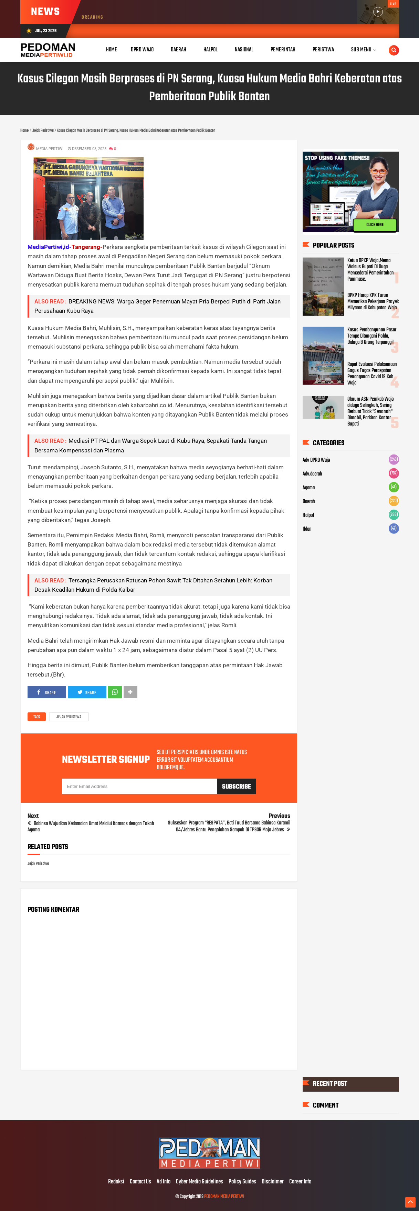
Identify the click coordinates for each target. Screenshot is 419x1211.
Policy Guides (242, 1182)
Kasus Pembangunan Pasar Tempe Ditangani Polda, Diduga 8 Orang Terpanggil (371, 336)
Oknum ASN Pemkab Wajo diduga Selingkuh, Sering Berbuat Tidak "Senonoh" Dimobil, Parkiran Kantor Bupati (370, 412)
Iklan (307, 529)
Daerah (309, 501)
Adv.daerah (312, 474)
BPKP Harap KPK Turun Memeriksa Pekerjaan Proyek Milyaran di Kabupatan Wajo (373, 301)
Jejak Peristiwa (68, 717)
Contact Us (140, 1182)
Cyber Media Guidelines (199, 1182)
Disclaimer (273, 1182)
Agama (309, 487)
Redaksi (116, 1182)
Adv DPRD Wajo (316, 460)
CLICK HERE (375, 225)
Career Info (300, 1182)
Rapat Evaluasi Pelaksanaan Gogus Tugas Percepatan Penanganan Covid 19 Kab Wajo (372, 374)
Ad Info (163, 1182)
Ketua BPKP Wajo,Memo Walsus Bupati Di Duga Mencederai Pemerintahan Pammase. (370, 270)
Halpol (308, 515)
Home (111, 49)
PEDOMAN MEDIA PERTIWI (224, 1197)
